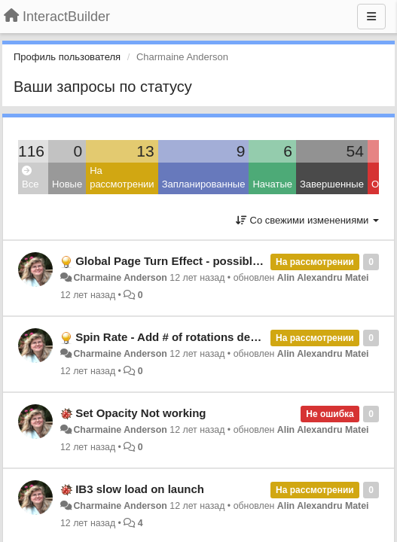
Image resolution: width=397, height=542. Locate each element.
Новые (67, 184)
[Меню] (371, 16)
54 (355, 151)
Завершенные (332, 184)
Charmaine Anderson (119, 278)
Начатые (272, 184)
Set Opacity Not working (140, 412)
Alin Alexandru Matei (323, 278)
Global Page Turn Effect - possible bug (178, 260)
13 (145, 151)
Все (30, 178)
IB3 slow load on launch (139, 489)
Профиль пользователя (67, 56)
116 (31, 151)
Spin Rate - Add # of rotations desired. (177, 336)
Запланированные (204, 184)
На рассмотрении (122, 177)
